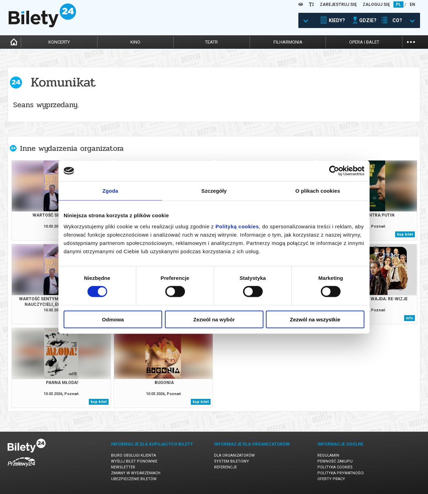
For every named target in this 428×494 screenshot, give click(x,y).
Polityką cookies (237, 226)
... (411, 41)
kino (135, 42)
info (409, 318)
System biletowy (231, 461)
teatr (211, 42)
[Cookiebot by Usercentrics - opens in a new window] (334, 171)
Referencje (225, 467)
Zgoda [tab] (110, 191)
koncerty (59, 42)
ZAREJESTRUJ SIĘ (338, 4)
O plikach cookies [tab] (317, 191)
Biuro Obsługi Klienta (133, 455)
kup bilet (405, 234)
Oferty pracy (331, 479)
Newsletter (123, 467)
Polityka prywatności (340, 473)
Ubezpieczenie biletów (134, 479)
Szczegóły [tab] (213, 191)
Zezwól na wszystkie (315, 319)
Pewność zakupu (335, 461)
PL (398, 4)
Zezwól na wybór (214, 319)
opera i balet (364, 42)
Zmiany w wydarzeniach (135, 473)
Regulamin (328, 455)
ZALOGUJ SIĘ (376, 4)
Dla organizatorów (234, 455)
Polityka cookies (335, 467)
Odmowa (113, 319)
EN (412, 4)
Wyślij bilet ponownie (134, 461)
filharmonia (288, 42)
